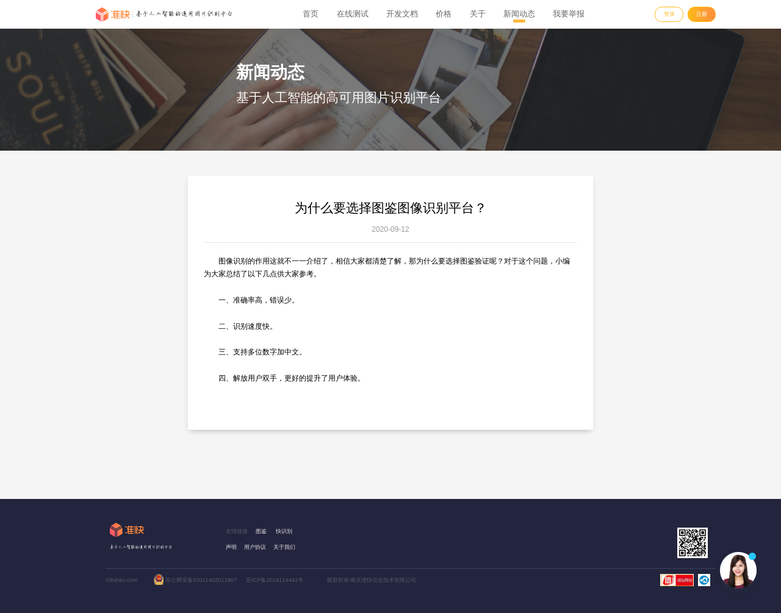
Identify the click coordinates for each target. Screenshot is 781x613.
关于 (478, 14)
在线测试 (353, 14)
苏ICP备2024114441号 (274, 580)
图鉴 (261, 531)
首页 (311, 14)
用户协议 (255, 547)
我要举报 (569, 14)
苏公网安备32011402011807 (201, 580)
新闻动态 (519, 14)
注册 (701, 14)
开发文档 (402, 14)
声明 (231, 547)
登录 (669, 14)
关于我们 (284, 547)
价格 (444, 14)
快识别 (284, 531)
